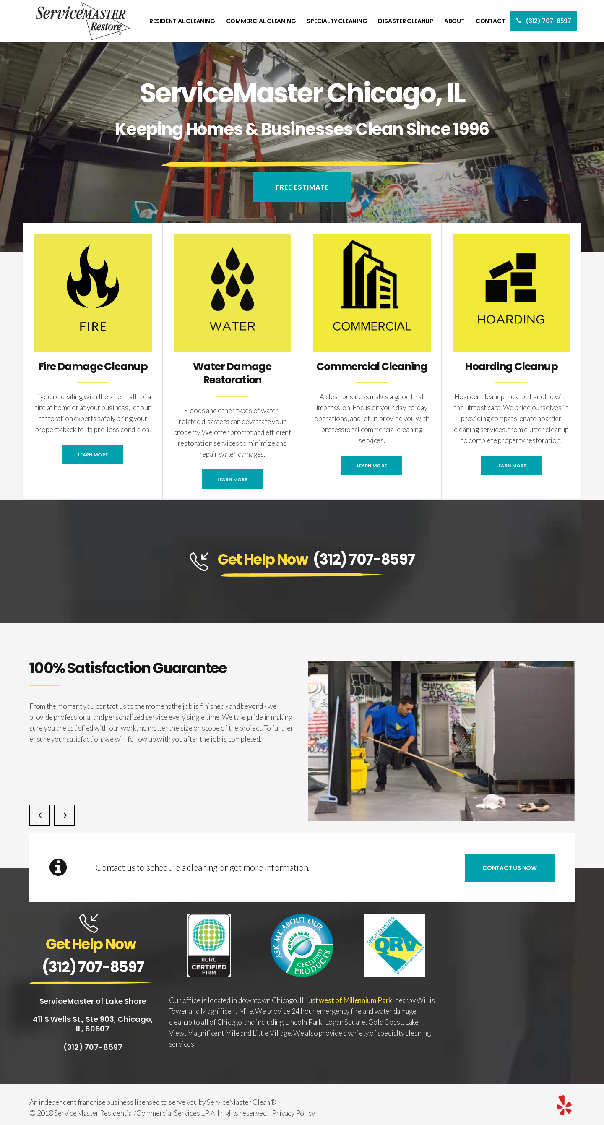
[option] (441, 741)
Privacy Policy (293, 1113)
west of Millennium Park (355, 1000)
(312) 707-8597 (364, 559)
